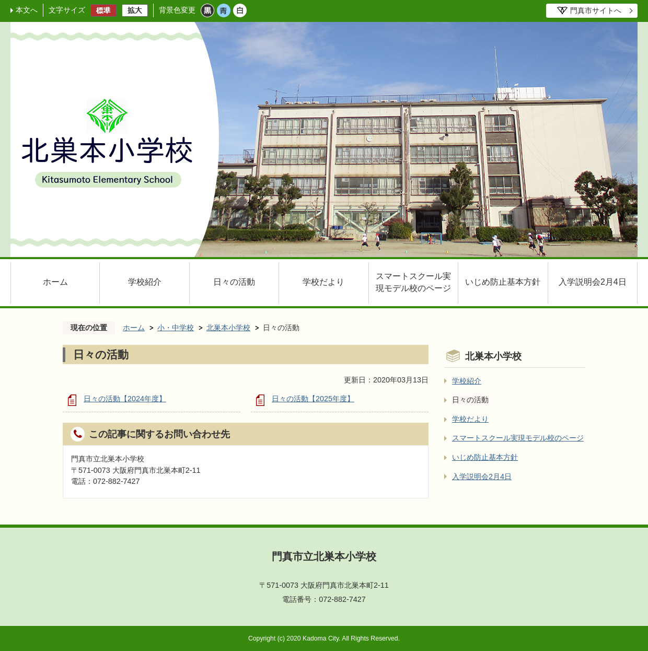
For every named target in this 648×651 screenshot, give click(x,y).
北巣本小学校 (228, 327)
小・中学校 (175, 327)
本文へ (27, 10)
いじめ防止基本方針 (502, 281)
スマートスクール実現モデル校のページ (413, 282)
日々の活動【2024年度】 (125, 398)
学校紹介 (144, 281)
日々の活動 (234, 281)
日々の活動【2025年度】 (313, 398)
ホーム (55, 281)
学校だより (323, 281)
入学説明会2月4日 (593, 281)
